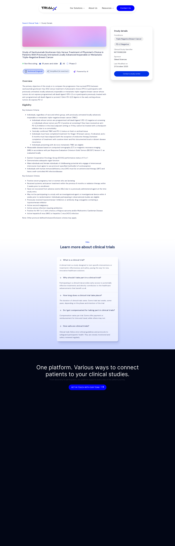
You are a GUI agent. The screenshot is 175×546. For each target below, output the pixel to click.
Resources (106, 8)
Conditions (118, 35)
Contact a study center (131, 74)
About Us (93, 8)
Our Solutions (76, 8)
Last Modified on (121, 64)
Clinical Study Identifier (123, 49)
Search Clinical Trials (30, 23)
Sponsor (117, 56)
